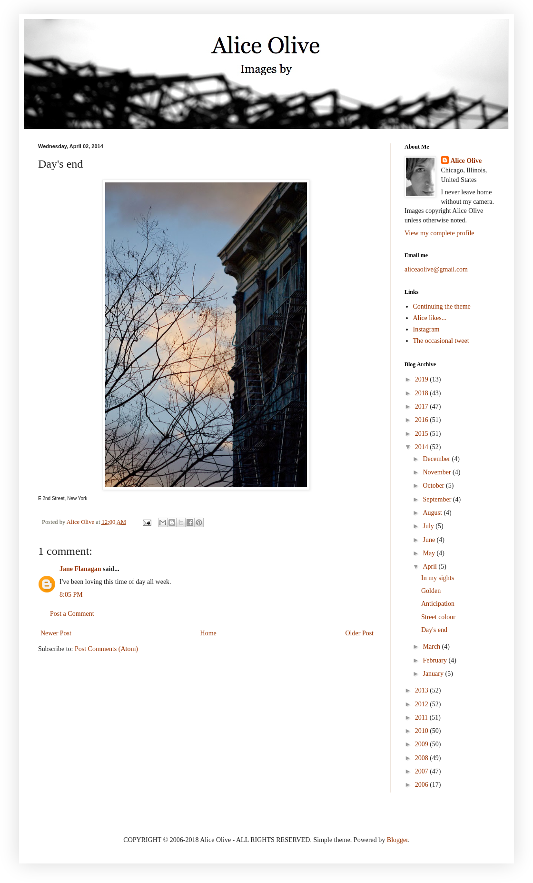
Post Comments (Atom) (106, 648)
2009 (422, 744)
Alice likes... (430, 317)
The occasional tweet (441, 340)
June (429, 539)
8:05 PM (71, 594)
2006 (422, 784)
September (438, 499)
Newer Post (55, 633)
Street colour (438, 617)
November (438, 472)
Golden (431, 590)
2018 (422, 393)
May (429, 553)
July (429, 526)
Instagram (426, 329)
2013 (422, 690)
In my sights (437, 578)
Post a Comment (72, 613)
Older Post (359, 633)
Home (208, 633)
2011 (422, 717)
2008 (422, 758)
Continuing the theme (442, 306)
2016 (422, 419)
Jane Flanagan (80, 568)
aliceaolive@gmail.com (436, 269)
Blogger (397, 839)
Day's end (434, 629)
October (434, 485)
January (434, 673)
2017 (422, 406)
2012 (422, 704)
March (432, 646)
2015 (422, 433)
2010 (422, 730)
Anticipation (437, 603)
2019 (422, 379)
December (437, 458)
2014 (422, 447)
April (430, 566)
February (435, 660)
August (433, 512)
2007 (422, 771)
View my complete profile (439, 233)
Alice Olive (466, 160)
